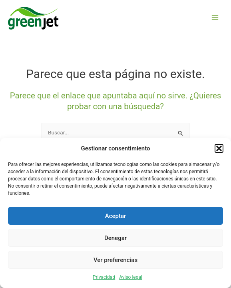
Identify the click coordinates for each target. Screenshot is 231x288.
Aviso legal (130, 277)
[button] (219, 148)
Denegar (115, 238)
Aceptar (115, 216)
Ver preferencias (115, 260)
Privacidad (104, 277)
